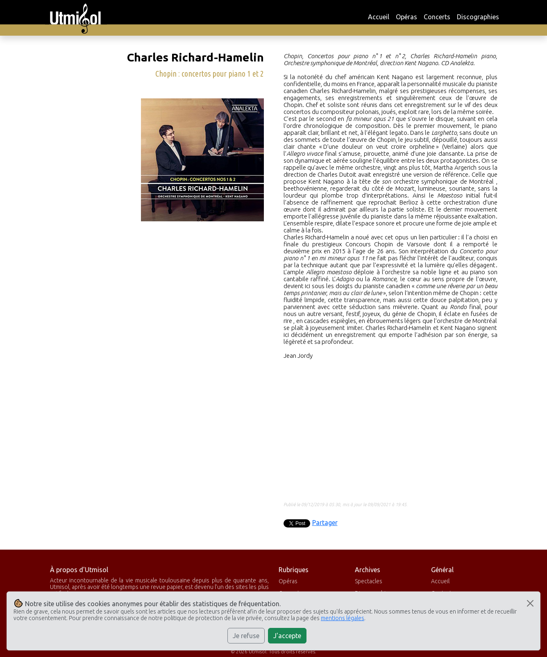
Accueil (378, 16)
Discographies (478, 16)
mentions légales (342, 618)
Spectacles (368, 581)
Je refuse (246, 635)
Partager (325, 522)
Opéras (406, 16)
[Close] (530, 603)
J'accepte (287, 635)
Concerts (437, 16)
